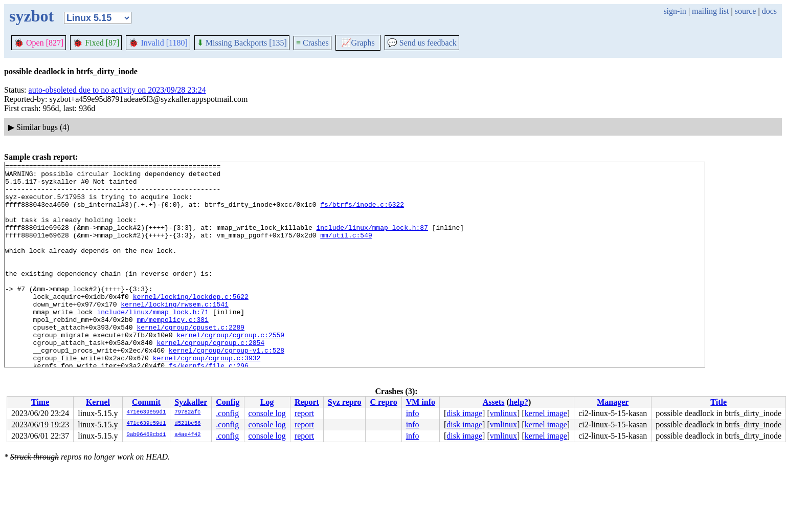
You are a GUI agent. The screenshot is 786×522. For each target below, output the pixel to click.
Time (40, 402)
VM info (420, 402)
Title (718, 402)
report (304, 413)
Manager (612, 402)
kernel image (546, 413)
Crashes (312, 42)
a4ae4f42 (187, 435)
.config (227, 413)
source (745, 11)
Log (267, 402)
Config (227, 402)
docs (769, 11)
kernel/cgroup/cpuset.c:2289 (190, 360)
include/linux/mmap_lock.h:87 (372, 241)
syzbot (31, 16)
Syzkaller (190, 402)
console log (267, 413)
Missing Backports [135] (242, 42)
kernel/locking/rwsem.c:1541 (175, 333)
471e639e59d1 (146, 412)
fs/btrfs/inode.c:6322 (362, 213)
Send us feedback (422, 42)
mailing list (710, 11)
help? (518, 402)
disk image (464, 413)
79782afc (187, 412)
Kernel (98, 402)
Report (307, 402)
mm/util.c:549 (346, 250)
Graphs (358, 42)
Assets (494, 402)
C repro (383, 402)
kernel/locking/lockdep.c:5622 (191, 324)
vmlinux (503, 413)
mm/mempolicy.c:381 (172, 351)
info (412, 413)
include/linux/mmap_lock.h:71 (152, 342)
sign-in (674, 11)
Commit (146, 402)
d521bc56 (187, 423)
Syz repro (345, 402)
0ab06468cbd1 (146, 435)
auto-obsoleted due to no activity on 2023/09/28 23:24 (117, 89)
